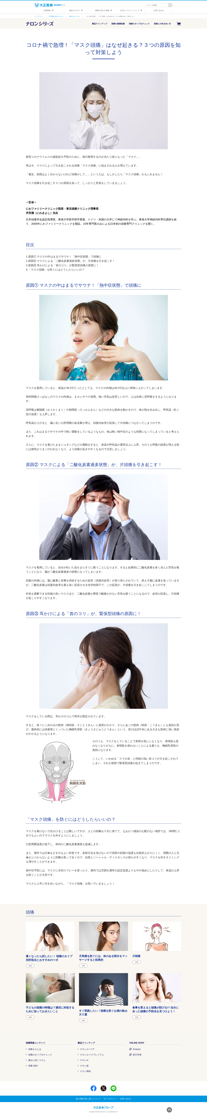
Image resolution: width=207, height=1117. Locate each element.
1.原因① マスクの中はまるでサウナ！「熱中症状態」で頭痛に (63, 256)
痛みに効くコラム (36, 1060)
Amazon (137, 1049)
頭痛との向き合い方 (162, 24)
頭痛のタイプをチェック (139, 24)
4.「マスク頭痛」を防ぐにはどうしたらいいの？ (55, 269)
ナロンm (84, 1060)
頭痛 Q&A (33, 1066)
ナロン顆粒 (85, 1071)
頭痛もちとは (34, 1049)
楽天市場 (137, 1055)
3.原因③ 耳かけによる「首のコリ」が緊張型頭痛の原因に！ (62, 265)
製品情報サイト (50, 5)
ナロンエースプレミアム (92, 1055)
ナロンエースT (87, 1049)
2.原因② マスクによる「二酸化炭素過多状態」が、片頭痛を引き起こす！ (70, 260)
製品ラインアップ (99, 24)
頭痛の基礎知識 (118, 24)
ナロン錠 (84, 1066)
